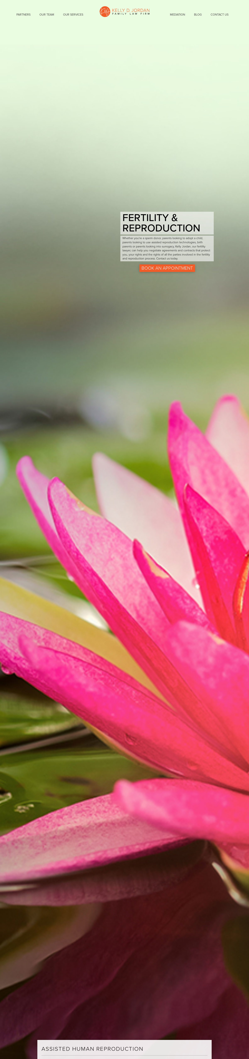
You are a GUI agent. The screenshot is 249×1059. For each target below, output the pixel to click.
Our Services (73, 14)
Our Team (46, 14)
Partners (23, 14)
